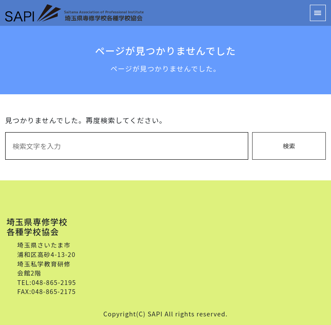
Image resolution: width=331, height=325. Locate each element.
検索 (289, 145)
